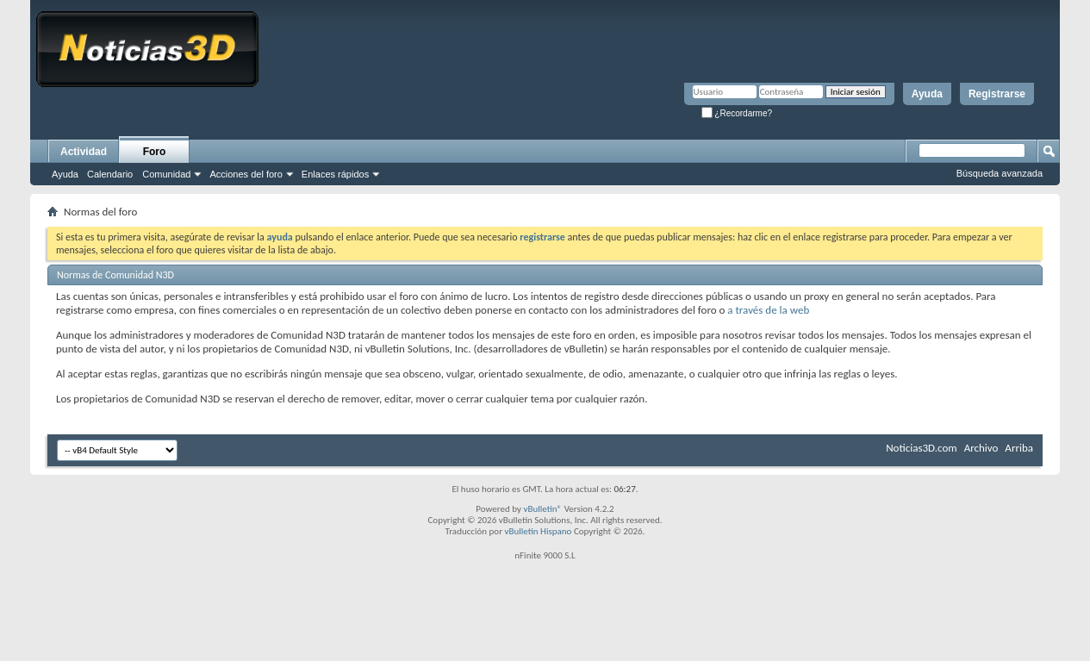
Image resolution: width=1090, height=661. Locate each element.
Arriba (1019, 447)
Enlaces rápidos (335, 174)
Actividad (83, 152)
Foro (154, 152)
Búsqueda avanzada (999, 173)
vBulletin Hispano (538, 531)
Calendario (110, 174)
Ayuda (927, 94)
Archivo (981, 447)
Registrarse (997, 94)
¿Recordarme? (736, 113)
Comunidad (166, 174)
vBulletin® (542, 508)
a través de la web (768, 309)
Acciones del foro (245, 174)
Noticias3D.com (921, 447)
